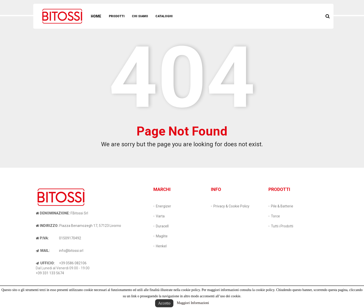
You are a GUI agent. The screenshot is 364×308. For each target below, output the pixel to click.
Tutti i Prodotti (282, 226)
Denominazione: (53, 213)
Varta (160, 216)
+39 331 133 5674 (50, 273)
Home (96, 16)
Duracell (162, 226)
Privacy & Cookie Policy (231, 206)
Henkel (161, 246)
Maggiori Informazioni (193, 303)
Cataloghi (164, 16)
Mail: (43, 251)
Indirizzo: (47, 226)
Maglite (162, 236)
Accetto (164, 303)
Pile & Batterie (282, 206)
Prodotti (117, 16)
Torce (275, 216)
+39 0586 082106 (73, 263)
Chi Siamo (140, 16)
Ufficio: (45, 263)
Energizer (163, 206)
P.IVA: (42, 238)
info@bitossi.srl (71, 251)
